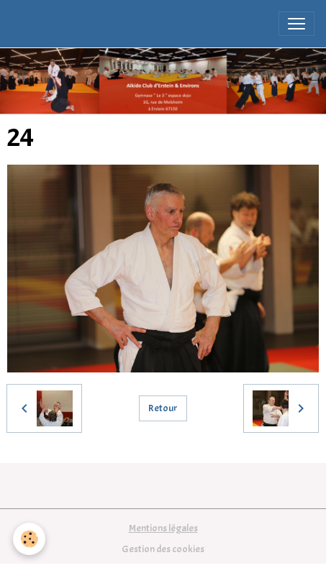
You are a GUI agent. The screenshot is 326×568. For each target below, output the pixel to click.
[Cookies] (29, 539)
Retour (163, 408)
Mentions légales (163, 528)
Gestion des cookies (163, 549)
